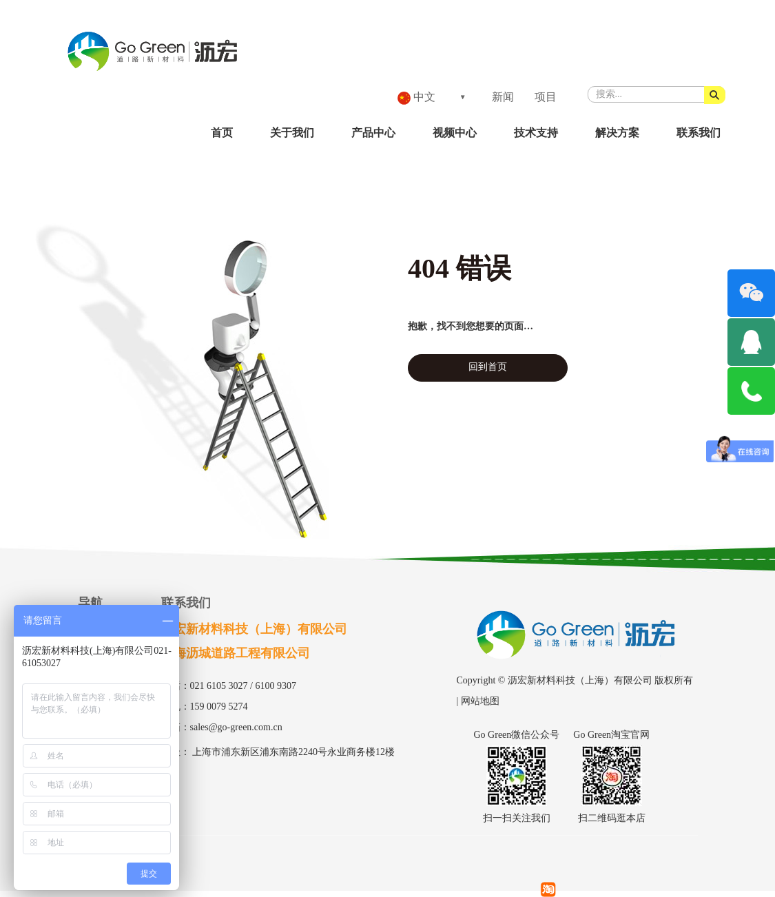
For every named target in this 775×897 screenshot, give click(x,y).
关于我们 (292, 132)
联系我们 (698, 132)
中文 (416, 98)
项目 (546, 97)
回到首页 (487, 367)
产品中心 (373, 132)
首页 (222, 132)
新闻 (503, 97)
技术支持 (536, 132)
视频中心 (455, 132)
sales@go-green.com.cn (236, 727)
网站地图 (480, 701)
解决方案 (617, 132)
